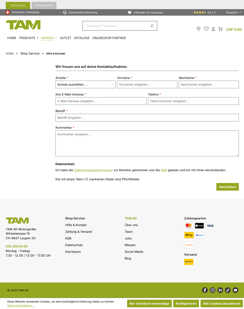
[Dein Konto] (213, 28)
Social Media (134, 252)
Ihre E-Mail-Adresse (70, 94)
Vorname (124, 78)
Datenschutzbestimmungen (93, 170)
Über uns (131, 225)
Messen (130, 245)
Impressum (73, 252)
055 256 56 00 (17, 246)
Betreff (61, 111)
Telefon (154, 94)
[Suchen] (152, 25)
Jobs (128, 238)
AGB (164, 170)
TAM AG (131, 218)
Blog (128, 258)
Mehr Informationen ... (21, 305)
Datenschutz (74, 245)
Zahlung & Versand (78, 232)
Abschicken (227, 187)
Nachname (188, 78)
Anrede (61, 78)
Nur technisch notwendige (149, 303)
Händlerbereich (44, 5)
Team (128, 232)
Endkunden (18, 5)
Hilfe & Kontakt (76, 225)
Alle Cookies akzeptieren (221, 303)
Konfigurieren (186, 303)
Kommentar (64, 127)
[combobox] (115, 25)
